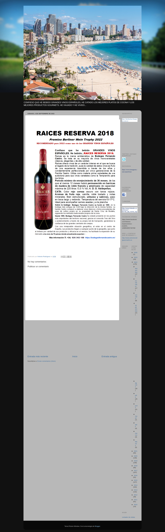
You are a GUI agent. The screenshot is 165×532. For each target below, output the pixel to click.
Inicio (74, 356)
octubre (136, 296)
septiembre (136, 308)
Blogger (97, 526)
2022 (135, 262)
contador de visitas (128, 517)
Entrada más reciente (38, 356)
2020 (135, 456)
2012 (135, 495)
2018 (135, 466)
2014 (135, 485)
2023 (135, 257)
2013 (135, 490)
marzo (136, 434)
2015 (135, 480)
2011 (135, 500)
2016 (135, 475)
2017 (135, 470)
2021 (135, 451)
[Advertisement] (72, 337)
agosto (136, 384)
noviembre (136, 283)
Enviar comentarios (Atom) (46, 361)
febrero (136, 443)
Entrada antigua (109, 356)
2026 (135, 252)
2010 (135, 504)
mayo (136, 417)
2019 (135, 461)
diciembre (136, 270)
